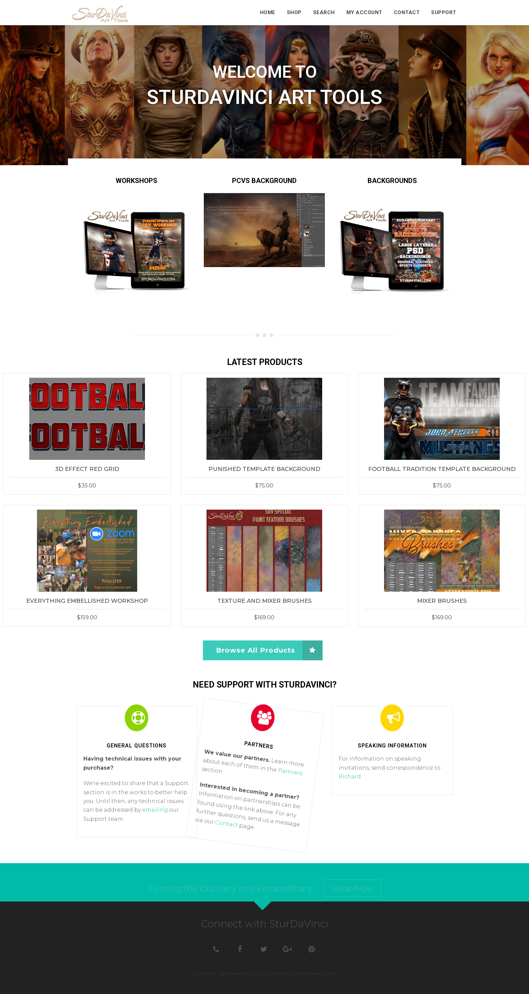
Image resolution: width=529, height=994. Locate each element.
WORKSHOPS (136, 181)
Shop (294, 12)
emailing (155, 810)
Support (443, 12)
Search (324, 12)
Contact (407, 12)
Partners (287, 773)
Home (267, 12)
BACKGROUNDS (392, 181)
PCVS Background (264, 181)
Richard (350, 776)
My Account (364, 12)
